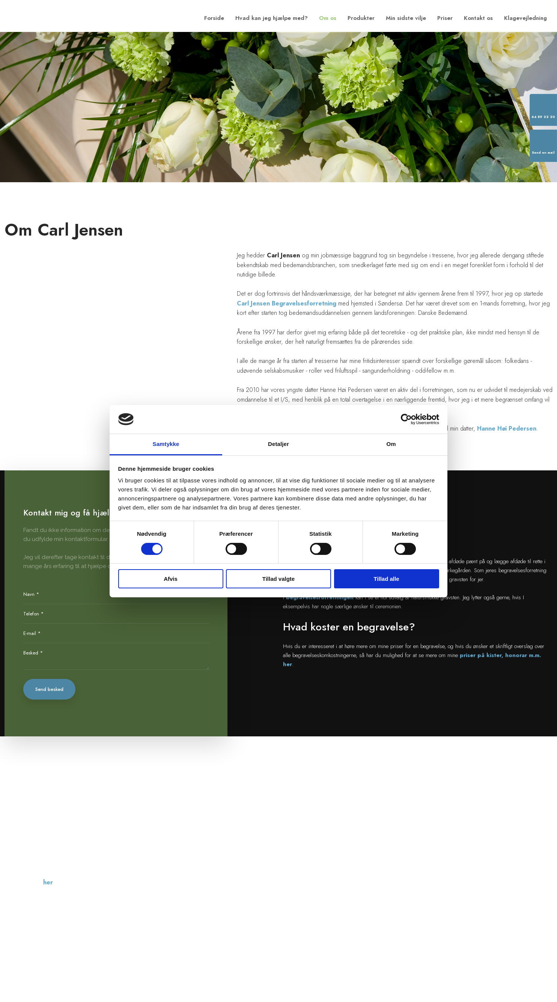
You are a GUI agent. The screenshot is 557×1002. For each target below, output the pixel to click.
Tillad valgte (278, 579)
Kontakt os (478, 18)
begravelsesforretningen (320, 597)
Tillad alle (386, 579)
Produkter (361, 18)
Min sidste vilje (406, 18)
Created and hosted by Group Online (513, 947)
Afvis (171, 579)
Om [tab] (391, 444)
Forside (214, 18)
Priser (445, 18)
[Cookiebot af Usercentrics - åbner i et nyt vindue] (406, 419)
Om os (327, 18)
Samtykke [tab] (166, 444)
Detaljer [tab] (278, 444)
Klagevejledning (525, 18)
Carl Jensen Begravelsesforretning (286, 303)
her (48, 882)
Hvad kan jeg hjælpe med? (271, 18)
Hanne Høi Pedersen (506, 428)
